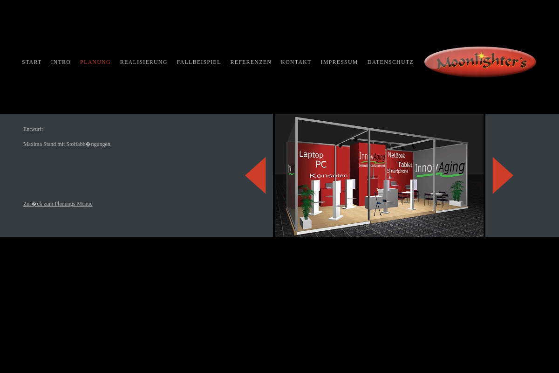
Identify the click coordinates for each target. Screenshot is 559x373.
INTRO (61, 62)
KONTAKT (296, 62)
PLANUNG (95, 62)
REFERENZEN (251, 62)
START (31, 62)
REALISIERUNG (144, 62)
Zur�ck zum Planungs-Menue (58, 203)
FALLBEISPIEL (199, 62)
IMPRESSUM (339, 62)
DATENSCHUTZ (391, 62)
